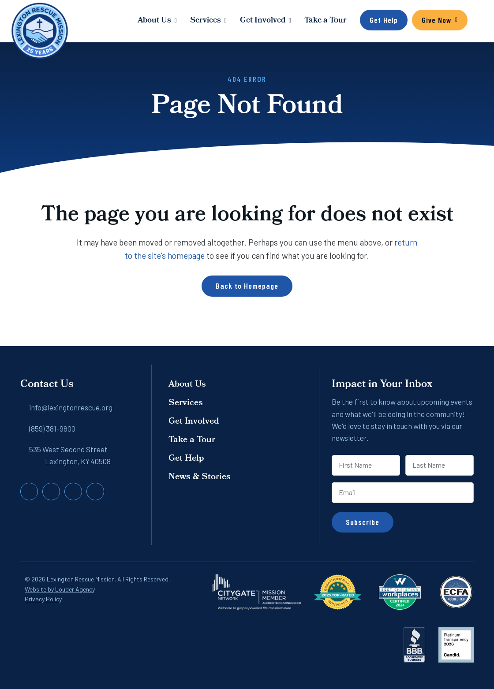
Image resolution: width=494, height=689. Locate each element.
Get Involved (262, 21)
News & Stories (199, 477)
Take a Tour (325, 21)
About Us (154, 21)
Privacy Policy (43, 599)
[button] (476, 21)
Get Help (384, 20)
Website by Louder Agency (59, 589)
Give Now (437, 20)
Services (205, 21)
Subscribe (362, 522)
